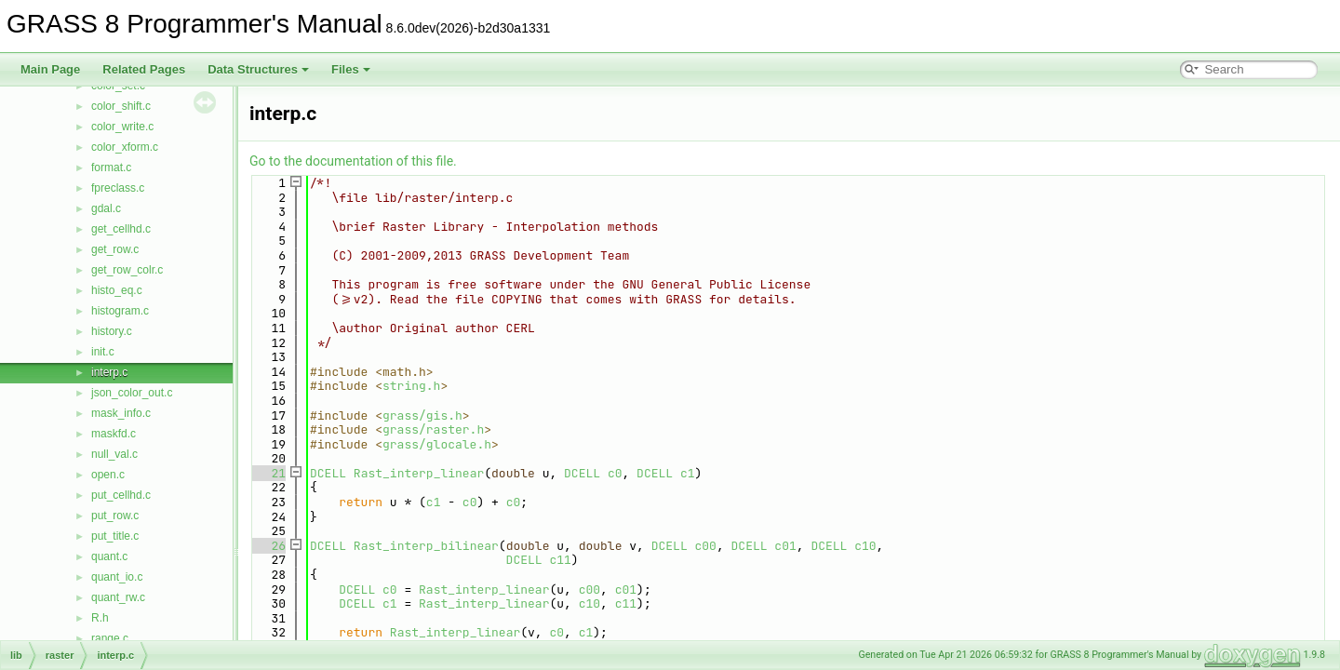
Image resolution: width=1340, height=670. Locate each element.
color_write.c (122, 126)
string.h (411, 386)
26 (267, 546)
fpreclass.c (117, 187)
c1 (687, 473)
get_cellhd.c (121, 228)
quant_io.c (116, 576)
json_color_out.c (131, 392)
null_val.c (114, 454)
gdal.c (106, 208)
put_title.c (115, 536)
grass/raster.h (433, 429)
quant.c (109, 556)
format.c (111, 167)
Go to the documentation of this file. (353, 161)
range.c (109, 638)
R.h (100, 617)
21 (267, 473)
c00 (706, 546)
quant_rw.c (118, 597)
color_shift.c (121, 106)
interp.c (109, 372)
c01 (785, 546)
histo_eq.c (116, 290)
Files (350, 69)
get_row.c (115, 249)
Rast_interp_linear (419, 473)
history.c (111, 331)
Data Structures (258, 69)
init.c (102, 351)
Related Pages (143, 69)
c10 (865, 546)
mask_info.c (121, 413)
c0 (615, 473)
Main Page (50, 69)
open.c (108, 474)
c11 (559, 560)
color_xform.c (124, 147)
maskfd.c (113, 433)
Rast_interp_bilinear (426, 546)
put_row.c (115, 515)
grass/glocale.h (436, 444)
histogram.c (120, 310)
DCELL (328, 473)
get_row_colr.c (127, 269)
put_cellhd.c (121, 495)
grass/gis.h (422, 415)
